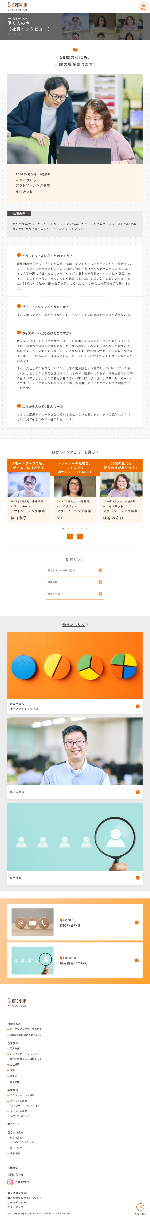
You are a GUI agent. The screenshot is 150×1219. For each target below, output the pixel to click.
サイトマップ (15, 1206)
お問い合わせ (15, 1174)
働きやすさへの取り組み (61, 573)
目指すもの (54, 596)
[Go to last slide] (70, 536)
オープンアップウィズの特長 (26, 1029)
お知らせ (12, 1167)
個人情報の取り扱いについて (24, 1197)
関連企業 (15, 1082)
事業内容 (53, 585)
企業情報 (12, 1043)
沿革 (12, 1070)
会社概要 (15, 1064)
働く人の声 (16, 1147)
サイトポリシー (16, 1202)
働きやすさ (14, 1124)
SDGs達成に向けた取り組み (25, 1034)
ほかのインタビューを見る (73, 451)
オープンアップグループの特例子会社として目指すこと (26, 1056)
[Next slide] (80, 536)
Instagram (18, 1182)
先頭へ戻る (140, 1213)
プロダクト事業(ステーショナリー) (20, 1113)
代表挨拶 (15, 1048)
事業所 (13, 1076)
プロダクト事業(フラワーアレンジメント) (24, 1103)
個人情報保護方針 (18, 1193)
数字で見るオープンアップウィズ (22, 1139)
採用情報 (15, 1153)
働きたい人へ (73, 624)
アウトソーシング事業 (22, 1095)
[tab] (63, 528)
